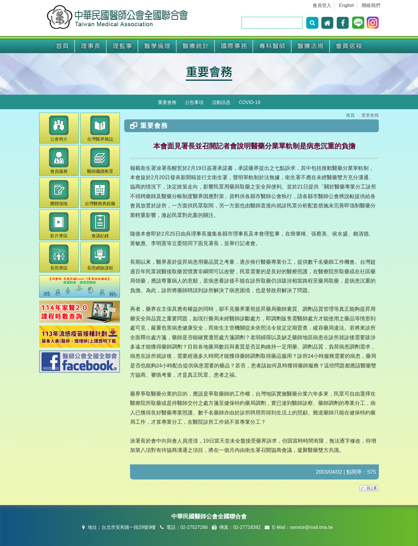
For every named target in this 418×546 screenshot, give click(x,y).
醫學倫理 (157, 46)
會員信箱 (349, 46)
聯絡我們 (371, 5)
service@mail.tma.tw (311, 527)
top (369, 488)
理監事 (122, 46)
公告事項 (194, 102)
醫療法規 (310, 46)
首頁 (62, 46)
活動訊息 (221, 102)
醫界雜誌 (100, 128)
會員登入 (322, 5)
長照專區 (59, 257)
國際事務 (234, 46)
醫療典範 (100, 193)
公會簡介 (59, 128)
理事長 (91, 46)
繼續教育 (100, 161)
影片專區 (59, 225)
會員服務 (59, 161)
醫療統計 (195, 46)
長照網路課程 (100, 257)
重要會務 (209, 71)
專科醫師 (272, 46)
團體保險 (59, 193)
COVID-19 (249, 102)
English (346, 5)
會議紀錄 (100, 225)
